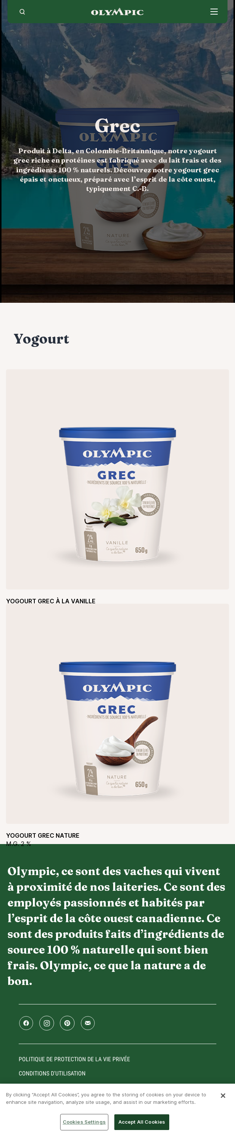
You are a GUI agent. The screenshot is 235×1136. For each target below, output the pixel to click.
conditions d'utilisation (52, 1073)
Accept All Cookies (141, 1122)
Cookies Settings (84, 1122)
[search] (22, 11)
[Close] (223, 1095)
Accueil (117, 11)
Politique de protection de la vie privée (74, 1059)
